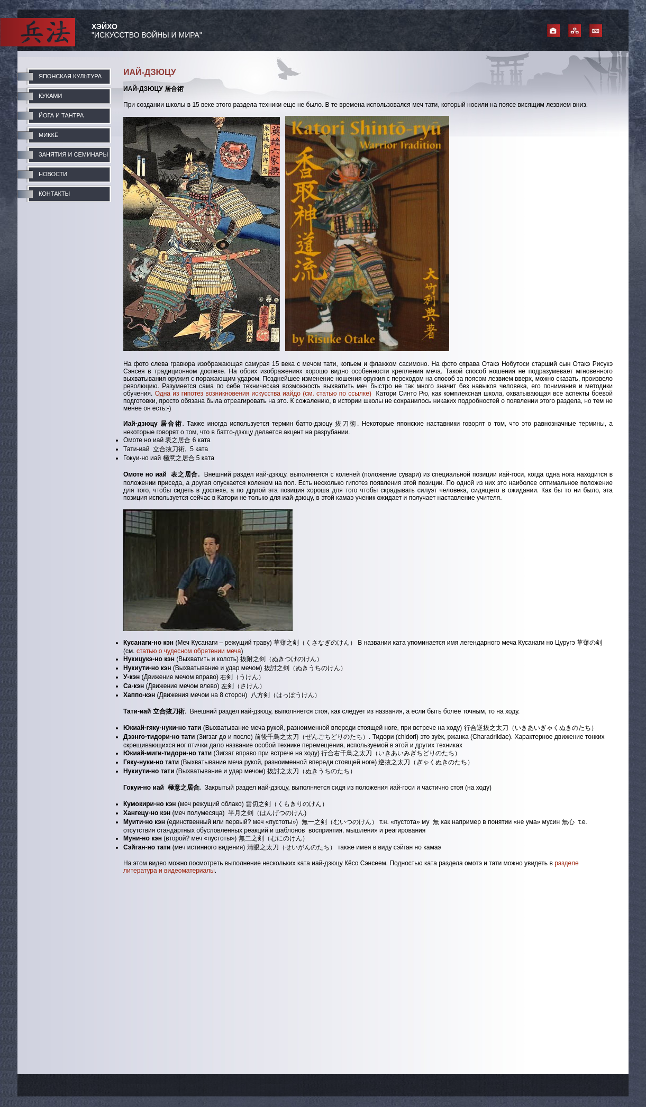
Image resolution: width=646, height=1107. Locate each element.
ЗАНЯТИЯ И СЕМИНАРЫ (73, 154)
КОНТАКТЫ (54, 193)
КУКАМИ (50, 96)
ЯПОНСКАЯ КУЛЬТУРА (70, 76)
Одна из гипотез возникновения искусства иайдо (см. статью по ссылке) (263, 393)
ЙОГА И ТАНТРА (61, 115)
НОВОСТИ (53, 174)
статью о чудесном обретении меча (189, 651)
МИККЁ (48, 135)
